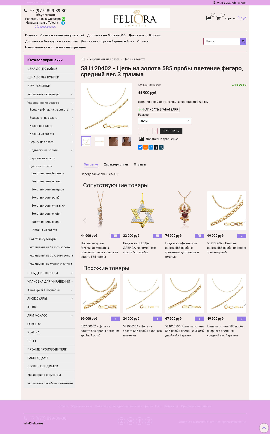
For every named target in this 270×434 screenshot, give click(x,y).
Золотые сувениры (42, 239)
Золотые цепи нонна (46, 181)
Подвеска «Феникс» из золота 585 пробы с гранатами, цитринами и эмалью (182, 250)
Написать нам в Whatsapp (45, 19)
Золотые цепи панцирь (48, 189)
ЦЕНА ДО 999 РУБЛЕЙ (43, 77)
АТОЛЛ (32, 307)
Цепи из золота (134, 59)
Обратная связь (81, 406)
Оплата (142, 41)
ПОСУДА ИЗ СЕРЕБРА (42, 273)
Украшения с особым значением (50, 383)
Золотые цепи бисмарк (48, 173)
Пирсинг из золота (42, 158)
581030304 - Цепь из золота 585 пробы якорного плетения (142, 331)
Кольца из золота (41, 134)
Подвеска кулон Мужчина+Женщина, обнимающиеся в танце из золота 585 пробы (99, 250)
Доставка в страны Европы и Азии (107, 41)
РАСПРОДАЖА (37, 358)
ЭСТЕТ (31, 341)
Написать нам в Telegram (45, 22)
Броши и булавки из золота (48, 109)
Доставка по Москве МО (106, 35)
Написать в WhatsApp (158, 109)
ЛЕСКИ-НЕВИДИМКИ (42, 366)
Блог (158, 406)
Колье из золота (40, 126)
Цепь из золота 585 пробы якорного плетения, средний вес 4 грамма (225, 331)
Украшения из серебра (43, 94)
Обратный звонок (45, 26)
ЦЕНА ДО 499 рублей (42, 69)
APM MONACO (37, 315)
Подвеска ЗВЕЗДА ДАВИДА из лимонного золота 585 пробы (139, 247)
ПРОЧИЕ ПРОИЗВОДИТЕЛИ (47, 349)
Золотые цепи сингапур (48, 205)
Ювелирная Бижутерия (43, 290)
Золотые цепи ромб (45, 197)
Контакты (171, 406)
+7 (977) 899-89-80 (48, 10)
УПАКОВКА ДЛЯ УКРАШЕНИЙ (48, 281)
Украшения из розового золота (51, 255)
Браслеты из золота (43, 118)
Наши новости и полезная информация (55, 47)
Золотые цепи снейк (46, 213)
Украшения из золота (104, 59)
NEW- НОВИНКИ (38, 86)
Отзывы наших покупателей (62, 35)
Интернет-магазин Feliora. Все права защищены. (212, 421)
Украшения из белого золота (49, 247)
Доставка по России (144, 35)
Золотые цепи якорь (46, 222)
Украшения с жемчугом (44, 375)
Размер (143, 114)
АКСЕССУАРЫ (37, 298)
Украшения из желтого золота (50, 263)
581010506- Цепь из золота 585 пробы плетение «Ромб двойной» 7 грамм (184, 331)
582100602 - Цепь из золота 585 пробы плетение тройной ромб (226, 247)
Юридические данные (196, 406)
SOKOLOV (34, 324)
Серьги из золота (41, 142)
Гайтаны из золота (44, 230)
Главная (31, 35)
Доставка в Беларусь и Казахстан (51, 41)
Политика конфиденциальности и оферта (124, 406)
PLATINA (33, 332)
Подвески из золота (43, 150)
